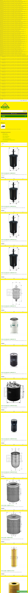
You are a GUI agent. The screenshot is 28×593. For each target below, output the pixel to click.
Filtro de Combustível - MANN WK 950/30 (9, 472)
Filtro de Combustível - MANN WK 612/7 (8, 239)
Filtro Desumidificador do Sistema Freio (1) (9, 139)
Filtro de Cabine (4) (5, 137)
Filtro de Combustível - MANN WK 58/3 (8, 206)
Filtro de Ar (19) (5, 133)
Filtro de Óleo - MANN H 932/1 (7, 537)
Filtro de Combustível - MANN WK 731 (8, 372)
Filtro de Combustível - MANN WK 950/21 (9, 438)
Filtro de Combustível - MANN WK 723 (8, 339)
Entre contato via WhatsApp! (22, 591)
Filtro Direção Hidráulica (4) (7, 138)
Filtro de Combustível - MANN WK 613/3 (8, 272)
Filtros (5, 119)
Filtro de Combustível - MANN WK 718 (8, 305)
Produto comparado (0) (4, 141)
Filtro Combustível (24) (6, 136)
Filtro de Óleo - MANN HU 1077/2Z (7, 570)
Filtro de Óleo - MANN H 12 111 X (7, 505)
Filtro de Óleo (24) (5, 134)
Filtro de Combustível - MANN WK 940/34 (9, 405)
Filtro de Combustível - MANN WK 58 (8, 173)
